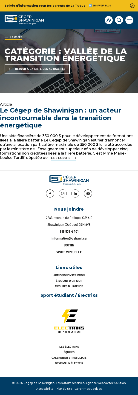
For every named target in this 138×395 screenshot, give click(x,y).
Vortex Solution (115, 383)
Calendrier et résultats (69, 357)
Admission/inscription (69, 275)
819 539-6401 (69, 231)
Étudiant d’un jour (69, 280)
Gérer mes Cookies (88, 388)
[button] (129, 20)
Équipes (69, 352)
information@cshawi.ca (69, 238)
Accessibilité (45, 388)
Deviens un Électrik (69, 363)
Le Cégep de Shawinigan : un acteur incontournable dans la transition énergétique (60, 117)
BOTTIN (69, 245)
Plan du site (64, 388)
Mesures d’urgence (69, 286)
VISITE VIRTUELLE (69, 252)
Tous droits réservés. (70, 383)
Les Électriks (69, 346)
